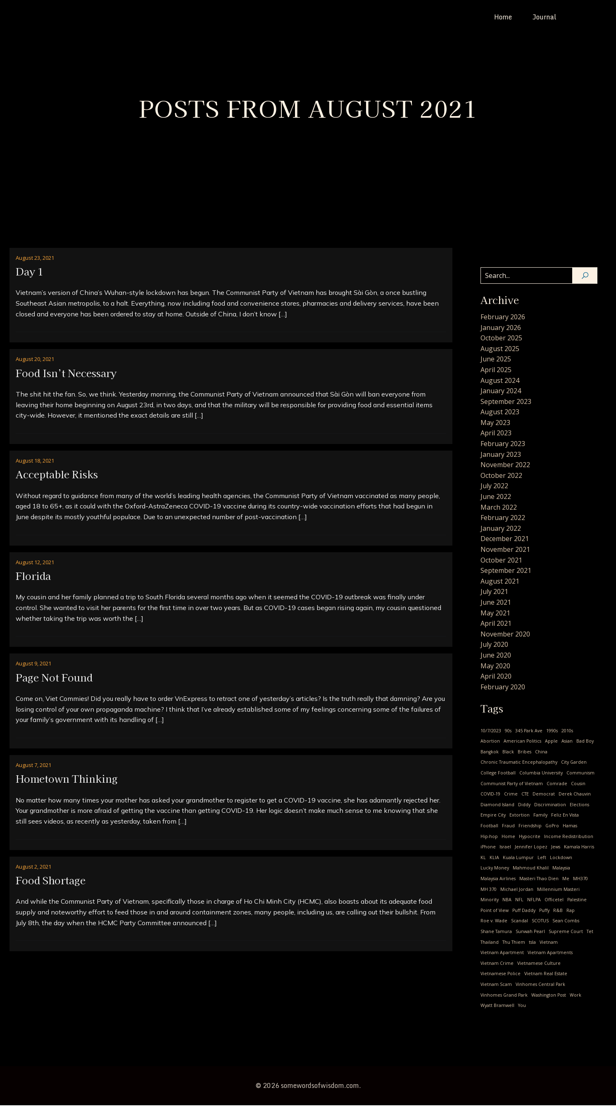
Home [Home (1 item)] (508, 840)
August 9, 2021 (33, 667)
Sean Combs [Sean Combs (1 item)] (565, 924)
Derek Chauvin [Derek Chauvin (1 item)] (575, 797)
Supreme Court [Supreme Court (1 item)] (566, 935)
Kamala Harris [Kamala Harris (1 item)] (579, 850)
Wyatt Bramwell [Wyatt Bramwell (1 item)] (497, 1009)
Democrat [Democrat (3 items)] (544, 797)
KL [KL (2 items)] (483, 861)
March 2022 (498, 510)
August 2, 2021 (33, 870)
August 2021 (499, 584)
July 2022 (494, 489)
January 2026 (500, 331)
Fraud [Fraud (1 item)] (508, 829)
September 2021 (505, 574)
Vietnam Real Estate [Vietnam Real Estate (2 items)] (545, 977)
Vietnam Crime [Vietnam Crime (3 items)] (497, 967)
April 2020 (495, 679)
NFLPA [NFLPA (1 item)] (534, 903)
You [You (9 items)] (522, 1009)
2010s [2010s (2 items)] (567, 734)
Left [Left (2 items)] (542, 861)
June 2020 (495, 658)
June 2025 (495, 362)
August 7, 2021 (33, 768)
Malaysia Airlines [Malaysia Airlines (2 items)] (498, 882)
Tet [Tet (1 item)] (590, 935)
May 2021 (495, 616)
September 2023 (505, 405)
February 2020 (502, 690)
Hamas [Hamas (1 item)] (570, 829)
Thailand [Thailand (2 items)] (489, 946)
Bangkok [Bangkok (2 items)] (489, 755)
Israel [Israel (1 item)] (505, 850)
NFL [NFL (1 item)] (519, 903)
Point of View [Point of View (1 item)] (494, 914)
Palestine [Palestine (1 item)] (577, 903)
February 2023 (502, 447)
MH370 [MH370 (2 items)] (580, 882)
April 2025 (495, 373)
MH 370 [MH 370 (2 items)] (488, 893)
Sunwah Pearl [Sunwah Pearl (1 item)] (530, 935)
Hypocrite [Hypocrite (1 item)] (529, 840)
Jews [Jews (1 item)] (555, 850)
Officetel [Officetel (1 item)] (554, 903)
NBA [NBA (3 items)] (506, 903)
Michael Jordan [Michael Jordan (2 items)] (516, 893)
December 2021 (504, 542)
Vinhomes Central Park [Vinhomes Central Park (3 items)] (540, 988)
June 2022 (495, 500)
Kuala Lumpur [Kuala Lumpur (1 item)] (518, 861)
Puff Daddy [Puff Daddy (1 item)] (523, 914)
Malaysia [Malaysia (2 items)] (561, 871)
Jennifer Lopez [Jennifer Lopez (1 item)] (531, 850)
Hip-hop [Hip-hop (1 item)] (489, 840)
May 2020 (495, 669)
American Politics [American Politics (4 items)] (522, 745)
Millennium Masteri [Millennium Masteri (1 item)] (558, 893)
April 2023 (495, 436)
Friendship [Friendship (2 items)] (530, 829)
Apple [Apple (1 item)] (551, 745)
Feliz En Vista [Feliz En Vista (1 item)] (565, 819)
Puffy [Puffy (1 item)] (544, 914)
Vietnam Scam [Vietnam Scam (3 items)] (496, 988)
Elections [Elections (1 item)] (579, 808)
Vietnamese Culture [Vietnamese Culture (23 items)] (539, 967)
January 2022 (500, 532)
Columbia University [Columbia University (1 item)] (541, 776)
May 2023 (495, 426)
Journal (545, 18)
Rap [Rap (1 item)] (570, 914)
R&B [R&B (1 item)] (558, 914)
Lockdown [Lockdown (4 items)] (561, 861)
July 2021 (494, 595)
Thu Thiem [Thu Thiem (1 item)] (513, 946)
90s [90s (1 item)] (508, 734)
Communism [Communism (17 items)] (580, 776)
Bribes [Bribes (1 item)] (524, 755)
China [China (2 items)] (541, 755)
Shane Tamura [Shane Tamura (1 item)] (496, 935)
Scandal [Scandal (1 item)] (519, 924)
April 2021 (495, 627)
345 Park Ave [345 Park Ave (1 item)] (528, 734)
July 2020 (494, 648)
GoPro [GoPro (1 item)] (552, 829)
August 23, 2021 (35, 261)
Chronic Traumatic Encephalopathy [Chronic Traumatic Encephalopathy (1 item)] (518, 766)
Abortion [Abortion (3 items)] (490, 745)
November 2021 (505, 553)
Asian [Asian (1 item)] (567, 745)
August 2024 (499, 384)
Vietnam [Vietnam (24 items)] (549, 946)
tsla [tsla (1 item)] (532, 946)
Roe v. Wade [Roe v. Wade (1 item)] (493, 924)
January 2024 (500, 394)
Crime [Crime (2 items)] (511, 797)
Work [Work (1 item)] (575, 999)
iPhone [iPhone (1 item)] (488, 850)
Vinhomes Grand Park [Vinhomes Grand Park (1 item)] (504, 999)
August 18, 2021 (35, 464)
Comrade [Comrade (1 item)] (557, 787)
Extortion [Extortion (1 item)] (519, 819)
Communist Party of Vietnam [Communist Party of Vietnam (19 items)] (511, 787)
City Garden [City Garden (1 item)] (574, 766)
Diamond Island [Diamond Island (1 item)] (497, 808)
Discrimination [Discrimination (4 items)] (550, 808)
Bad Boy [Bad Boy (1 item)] (585, 745)
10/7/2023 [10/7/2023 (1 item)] (490, 734)
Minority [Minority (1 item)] (489, 903)
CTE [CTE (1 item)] (525, 797)
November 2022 (505, 468)
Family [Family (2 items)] (540, 819)
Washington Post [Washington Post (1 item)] (548, 999)
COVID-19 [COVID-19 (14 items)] (490, 797)
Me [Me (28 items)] (565, 882)
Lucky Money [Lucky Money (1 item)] (494, 871)
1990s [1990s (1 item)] (552, 734)
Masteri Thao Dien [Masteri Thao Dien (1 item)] (539, 882)
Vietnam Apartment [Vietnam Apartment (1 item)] (502, 956)
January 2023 (500, 458)
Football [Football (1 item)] (489, 829)
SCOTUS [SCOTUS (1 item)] (540, 924)
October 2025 (501, 341)
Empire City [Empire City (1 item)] (493, 819)
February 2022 (502, 521)
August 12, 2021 (35, 566)
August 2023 (499, 415)
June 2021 (495, 605)
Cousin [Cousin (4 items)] (578, 787)
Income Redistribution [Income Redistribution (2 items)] (568, 840)
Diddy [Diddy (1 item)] (524, 808)
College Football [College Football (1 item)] (498, 776)
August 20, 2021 (35, 362)
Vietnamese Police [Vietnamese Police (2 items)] (500, 977)
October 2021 (501, 563)
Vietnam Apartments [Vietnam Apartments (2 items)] (550, 956)
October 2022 (501, 479)
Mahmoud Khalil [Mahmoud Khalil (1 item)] (531, 871)
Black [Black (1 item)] (508, 755)
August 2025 (499, 352)
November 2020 (505, 637)
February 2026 (502, 320)
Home (503, 18)
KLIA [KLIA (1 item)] (494, 861)
